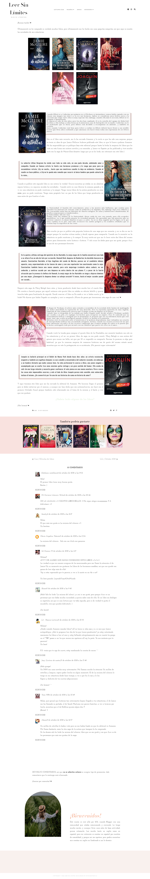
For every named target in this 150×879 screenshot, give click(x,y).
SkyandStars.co (91, 875)
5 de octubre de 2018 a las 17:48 (74, 660)
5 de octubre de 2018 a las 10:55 (71, 620)
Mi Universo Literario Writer (52, 495)
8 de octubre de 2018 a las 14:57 (59, 720)
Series (79, 9)
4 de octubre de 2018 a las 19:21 (70, 473)
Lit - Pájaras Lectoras (49, 620)
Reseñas (70, 9)
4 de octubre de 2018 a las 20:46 (77, 495)
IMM (35, 410)
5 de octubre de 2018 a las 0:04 (72, 536)
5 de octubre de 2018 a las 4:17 (64, 551)
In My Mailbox (43, 410)
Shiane (44, 588)
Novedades (88, 9)
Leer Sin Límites (19, 8)
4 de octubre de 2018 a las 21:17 (59, 514)
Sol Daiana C (46, 551)
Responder (40, 490)
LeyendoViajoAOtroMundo (64, 579)
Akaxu (44, 720)
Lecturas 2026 (59, 9)
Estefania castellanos (49, 473)
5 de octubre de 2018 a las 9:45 (59, 588)
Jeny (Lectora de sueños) (51, 660)
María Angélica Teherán (50, 536)
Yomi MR (45, 695)
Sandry (44, 514)
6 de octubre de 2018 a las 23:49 (62, 695)
